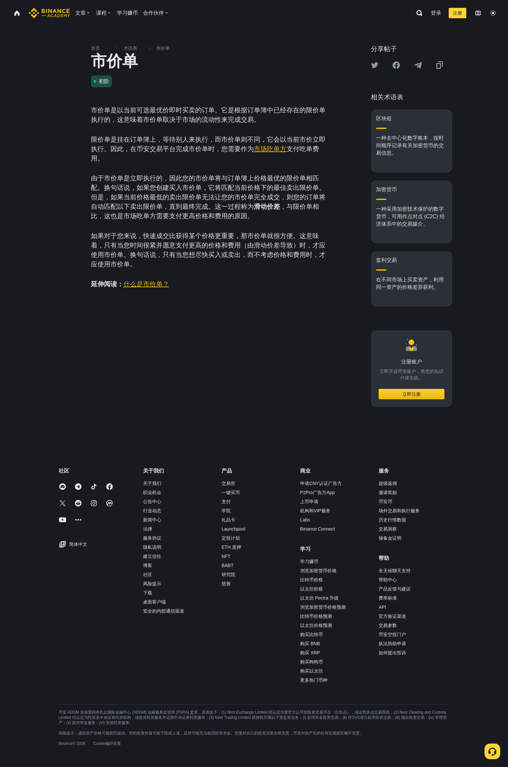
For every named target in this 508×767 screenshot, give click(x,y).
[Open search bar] (417, 13)
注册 (457, 13)
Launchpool (233, 529)
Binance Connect (317, 529)
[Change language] (478, 13)
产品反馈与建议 (395, 588)
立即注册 (411, 394)
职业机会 (152, 492)
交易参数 (388, 625)
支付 (226, 501)
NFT (226, 556)
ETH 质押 (231, 547)
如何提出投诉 (392, 652)
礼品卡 (228, 519)
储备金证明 (390, 538)
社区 (147, 574)
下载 (147, 592)
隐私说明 (152, 547)
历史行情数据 (392, 519)
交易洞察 (388, 529)
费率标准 (388, 598)
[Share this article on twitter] (375, 65)
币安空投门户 (392, 634)
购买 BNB (310, 643)
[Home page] (49, 13)
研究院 (228, 574)
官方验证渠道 (392, 616)
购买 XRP (310, 652)
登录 (436, 13)
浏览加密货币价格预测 (323, 607)
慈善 (226, 583)
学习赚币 (309, 561)
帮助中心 (388, 579)
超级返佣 (388, 483)
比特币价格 (311, 579)
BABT (228, 565)
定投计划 (231, 538)
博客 (147, 565)
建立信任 (152, 556)
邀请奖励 (388, 492)
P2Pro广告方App (317, 492)
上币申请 (309, 501)
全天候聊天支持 (395, 570)
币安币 (385, 501)
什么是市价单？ (146, 284)
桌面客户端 (154, 601)
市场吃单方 (270, 148)
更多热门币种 (313, 680)
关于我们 (152, 483)
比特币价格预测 (316, 616)
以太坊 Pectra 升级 (319, 598)
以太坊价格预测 (316, 625)
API (382, 607)
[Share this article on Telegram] (418, 65)
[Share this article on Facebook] (396, 65)
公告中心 (152, 501)
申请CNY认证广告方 (321, 483)
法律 (147, 529)
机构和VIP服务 (315, 510)
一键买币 (231, 492)
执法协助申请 (392, 643)
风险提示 (152, 583)
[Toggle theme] (493, 13)
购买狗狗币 (311, 661)
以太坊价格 (311, 588)
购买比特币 (311, 634)
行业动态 (152, 510)
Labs (305, 519)
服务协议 (152, 538)
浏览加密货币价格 (318, 570)
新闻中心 (152, 519)
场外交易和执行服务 (399, 510)
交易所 (228, 483)
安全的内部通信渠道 (163, 611)
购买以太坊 (311, 671)
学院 (226, 510)
